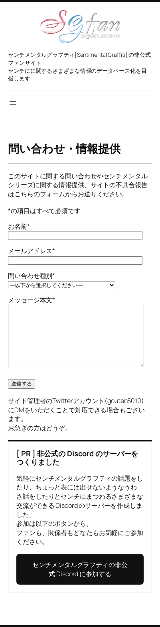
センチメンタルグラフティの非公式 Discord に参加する (80, 581)
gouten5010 (124, 412)
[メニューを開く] (13, 103)
